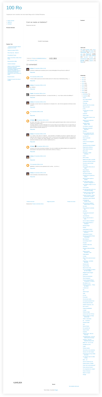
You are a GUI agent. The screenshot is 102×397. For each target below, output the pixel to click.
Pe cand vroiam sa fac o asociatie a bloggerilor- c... (89, 182)
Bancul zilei (85, 150)
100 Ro (14, 7)
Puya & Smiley (86, 265)
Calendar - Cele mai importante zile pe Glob (88, 340)
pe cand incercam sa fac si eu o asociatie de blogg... (89, 190)
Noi (83, 289)
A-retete (84, 256)
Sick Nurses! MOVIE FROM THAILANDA (89, 237)
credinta (94, 55)
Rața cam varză (86, 107)
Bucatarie (87, 49)
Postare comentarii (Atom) (38, 203)
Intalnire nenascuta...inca (88, 304)
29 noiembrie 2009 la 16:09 (40, 133)
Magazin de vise (86, 171)
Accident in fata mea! (87, 244)
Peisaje (84, 374)
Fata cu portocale (86, 137)
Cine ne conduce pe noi (88, 361)
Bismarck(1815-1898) (12, 61)
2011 (83, 88)
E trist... (84, 108)
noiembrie (85, 96)
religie (81, 62)
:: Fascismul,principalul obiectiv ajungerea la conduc (14, 47)
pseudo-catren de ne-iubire (88, 105)
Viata (84, 293)
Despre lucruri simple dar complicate (88, 121)
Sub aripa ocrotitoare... (88, 173)
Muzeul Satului (86, 326)
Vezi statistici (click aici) (74, 386)
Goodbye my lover (87, 344)
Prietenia (85, 139)
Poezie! (84, 227)
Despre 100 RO (11, 20)
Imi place (85, 242)
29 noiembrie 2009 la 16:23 (40, 156)
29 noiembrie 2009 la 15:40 (40, 85)
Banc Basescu (86, 239)
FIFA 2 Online (86, 157)
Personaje (85, 103)
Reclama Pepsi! (86, 225)
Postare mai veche (71, 201)
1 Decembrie (85, 101)
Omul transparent (86, 278)
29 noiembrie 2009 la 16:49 (40, 172)
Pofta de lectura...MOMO (88, 363)
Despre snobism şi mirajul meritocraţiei (88, 316)
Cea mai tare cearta (87, 299)
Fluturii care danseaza (87, 276)
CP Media (32, 120)
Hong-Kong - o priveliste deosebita (88, 262)
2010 (83, 90)
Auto (81, 49)
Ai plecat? (85, 113)
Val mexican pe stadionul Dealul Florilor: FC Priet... (89, 204)
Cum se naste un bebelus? (88, 220)
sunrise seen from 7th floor (88, 314)
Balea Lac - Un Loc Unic (88, 342)
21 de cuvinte (86, 187)
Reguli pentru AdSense (88, 147)
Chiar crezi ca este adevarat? (89, 365)
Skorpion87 (32, 60)
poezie (91, 60)
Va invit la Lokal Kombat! (88, 163)
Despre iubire (86, 115)
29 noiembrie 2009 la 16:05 (42, 120)
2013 (83, 85)
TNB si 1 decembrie (87, 318)
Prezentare (85, 165)
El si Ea (84, 295)
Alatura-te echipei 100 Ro (13, 50)
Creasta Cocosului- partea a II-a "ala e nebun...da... (89, 193)
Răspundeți (32, 72)
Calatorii (94, 49)
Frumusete (85, 297)
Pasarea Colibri (86, 322)
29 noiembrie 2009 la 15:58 (37, 111)
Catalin (31, 93)
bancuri (88, 54)
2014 (83, 83)
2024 (83, 77)
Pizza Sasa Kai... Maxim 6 (13, 52)
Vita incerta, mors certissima (89, 350)
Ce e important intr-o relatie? (89, 369)
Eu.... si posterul (86, 320)
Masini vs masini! (86, 372)
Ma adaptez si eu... (87, 283)
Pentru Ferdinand (86, 371)
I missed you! (86, 287)
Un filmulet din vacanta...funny (87, 201)
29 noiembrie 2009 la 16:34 (37, 164)
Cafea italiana (86, 254)
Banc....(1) (85, 359)
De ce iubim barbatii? (87, 99)
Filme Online (91, 51)
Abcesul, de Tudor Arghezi (88, 351)
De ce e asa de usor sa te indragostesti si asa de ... (89, 134)
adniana (32, 68)
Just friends (85, 274)
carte (81, 55)
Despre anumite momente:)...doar (87, 252)
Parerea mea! (86, 264)
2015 (83, 81)
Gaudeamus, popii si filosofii (89, 198)
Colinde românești (11, 63)
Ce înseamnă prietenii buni (88, 300)
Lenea (84, 155)
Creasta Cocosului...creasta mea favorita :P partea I (89, 196)
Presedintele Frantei (12, 55)
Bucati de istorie (11, 76)
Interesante (83, 52)
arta (81, 54)
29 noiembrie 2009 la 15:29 (40, 68)
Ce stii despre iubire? (87, 240)
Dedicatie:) (85, 246)
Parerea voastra (86, 348)
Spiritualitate (92, 52)
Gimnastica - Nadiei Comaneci (87, 153)
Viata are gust (86, 291)
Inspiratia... (85, 331)
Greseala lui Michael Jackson (89, 161)
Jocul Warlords (86, 215)
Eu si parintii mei (86, 328)
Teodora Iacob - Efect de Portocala (88, 334)
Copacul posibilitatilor (87, 308)
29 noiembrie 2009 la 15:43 (39, 93)
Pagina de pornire (51, 201)
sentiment (85, 211)
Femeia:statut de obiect (88, 302)
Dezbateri (10, 24)
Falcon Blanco (86, 169)
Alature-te (10, 22)
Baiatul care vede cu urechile (89, 159)
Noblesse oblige (86, 312)
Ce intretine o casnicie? (88, 126)
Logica (84, 346)
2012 (83, 86)
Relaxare (85, 131)
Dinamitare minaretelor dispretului (88, 129)
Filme (83, 51)
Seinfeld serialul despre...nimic (86, 124)
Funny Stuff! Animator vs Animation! (88, 223)
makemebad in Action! (87, 229)
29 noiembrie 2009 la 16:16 (42, 146)
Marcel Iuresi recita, (87, 267)
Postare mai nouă (30, 201)
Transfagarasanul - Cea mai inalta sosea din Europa (89, 337)
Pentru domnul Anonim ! (88, 367)
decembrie (85, 94)
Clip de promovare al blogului (89, 145)
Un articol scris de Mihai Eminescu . (88, 232)
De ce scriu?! (85, 306)
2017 (83, 79)
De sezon (85, 206)
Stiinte (36, 60)
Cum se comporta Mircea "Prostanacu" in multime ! (89, 280)
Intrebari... (85, 143)
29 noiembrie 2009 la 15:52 (40, 102)
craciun (87, 55)
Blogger (56, 390)
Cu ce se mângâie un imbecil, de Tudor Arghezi (89, 270)
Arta (84, 324)
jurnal (82, 60)
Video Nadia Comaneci (88, 149)
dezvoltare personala (88, 57)
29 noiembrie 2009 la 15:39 (37, 76)
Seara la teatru (86, 329)
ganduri (91, 58)
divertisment (83, 58)
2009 (83, 92)
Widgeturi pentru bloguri (88, 272)
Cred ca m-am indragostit (88, 141)
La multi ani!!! (86, 136)
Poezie (84, 97)
